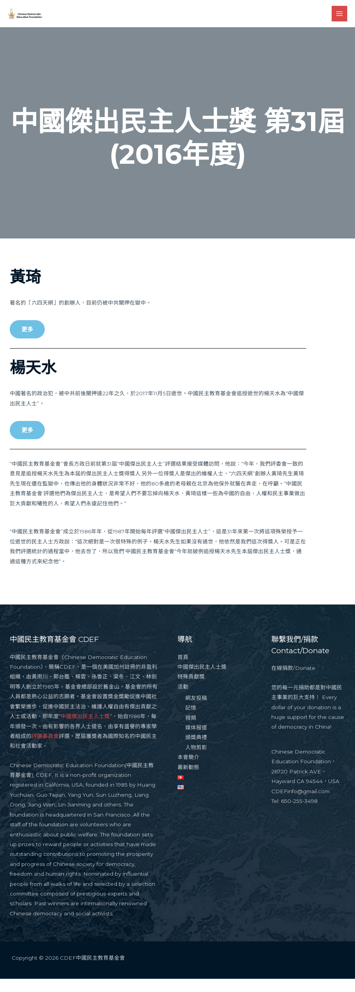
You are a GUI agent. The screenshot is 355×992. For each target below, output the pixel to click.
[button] (27, 343)
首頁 (183, 670)
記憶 (190, 721)
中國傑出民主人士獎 (85, 729)
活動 (183, 700)
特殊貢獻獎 (191, 690)
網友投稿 (196, 711)
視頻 (190, 731)
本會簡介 (188, 770)
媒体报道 (196, 741)
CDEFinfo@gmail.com (300, 804)
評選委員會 (45, 749)
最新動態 (188, 780)
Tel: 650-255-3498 (294, 814)
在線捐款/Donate (293, 681)
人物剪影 (196, 760)
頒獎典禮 (196, 751)
